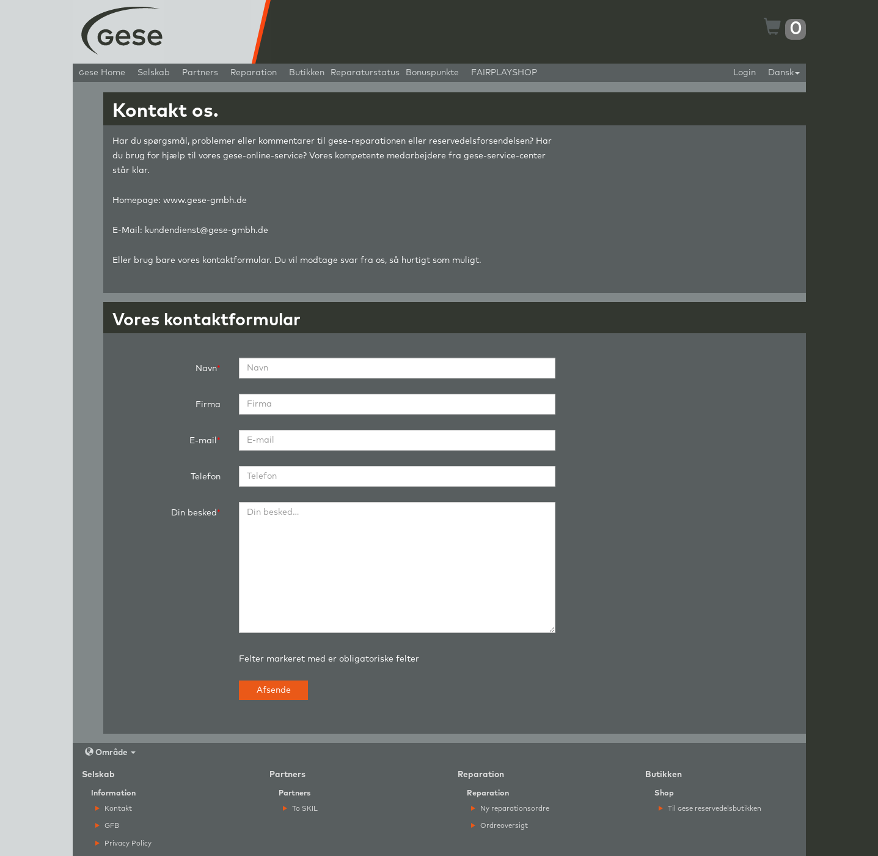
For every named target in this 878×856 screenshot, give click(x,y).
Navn (206, 368)
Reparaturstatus (365, 72)
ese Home (102, 72)
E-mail (203, 441)
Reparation (253, 72)
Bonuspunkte (432, 72)
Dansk (784, 72)
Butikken (306, 72)
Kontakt (113, 808)
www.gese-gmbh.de (205, 200)
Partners (200, 72)
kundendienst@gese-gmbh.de (206, 230)
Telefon (206, 477)
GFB (107, 825)
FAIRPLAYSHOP (504, 72)
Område (110, 752)
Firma (208, 404)
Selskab (153, 72)
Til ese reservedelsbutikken (710, 808)
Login (744, 72)
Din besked (194, 513)
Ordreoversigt (499, 825)
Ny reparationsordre (510, 808)
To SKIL (300, 808)
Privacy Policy (123, 843)
